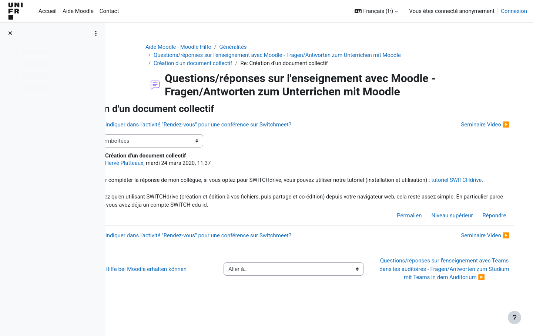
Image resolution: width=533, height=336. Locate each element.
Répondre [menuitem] (487, 225)
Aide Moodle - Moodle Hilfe (198, 47)
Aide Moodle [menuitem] (78, 11)
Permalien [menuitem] (401, 225)
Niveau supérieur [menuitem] (444, 225)
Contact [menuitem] (109, 11)
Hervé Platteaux (171, 163)
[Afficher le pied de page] (514, 317)
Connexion (514, 11)
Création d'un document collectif (214, 63)
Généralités (254, 47)
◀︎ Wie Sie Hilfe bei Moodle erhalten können (179, 282)
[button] (376, 11)
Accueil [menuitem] (47, 11)
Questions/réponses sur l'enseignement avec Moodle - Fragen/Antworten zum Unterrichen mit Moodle (299, 55)
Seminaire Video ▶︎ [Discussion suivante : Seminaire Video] (477, 125)
